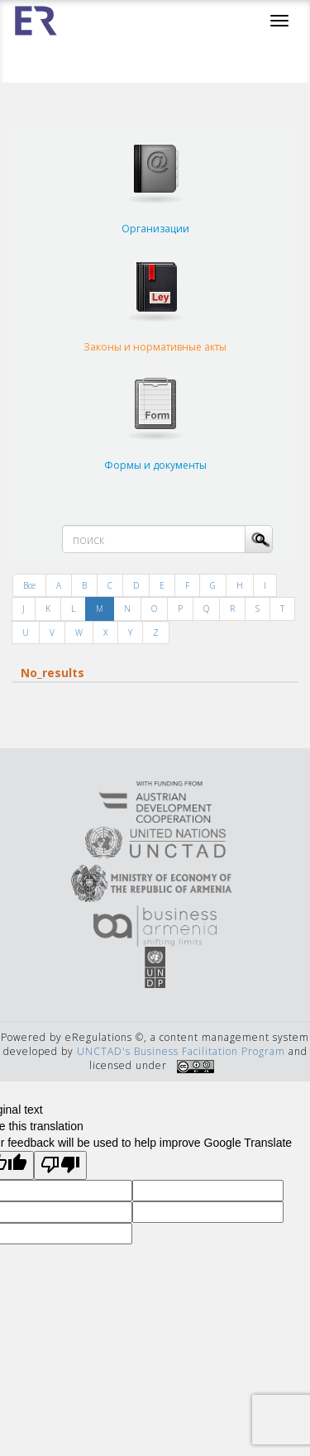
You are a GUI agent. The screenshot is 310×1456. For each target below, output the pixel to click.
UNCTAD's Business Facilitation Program (181, 1051)
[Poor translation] (60, 1165)
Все (29, 585)
